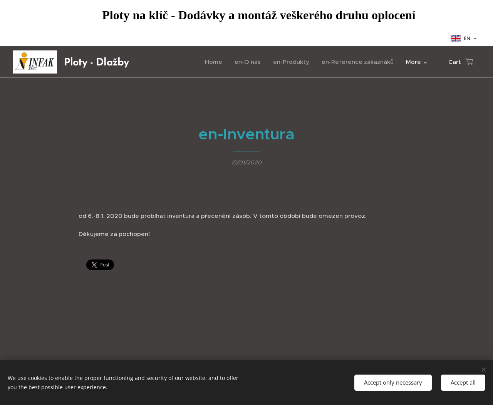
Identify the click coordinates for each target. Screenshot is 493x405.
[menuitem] (215, 62)
